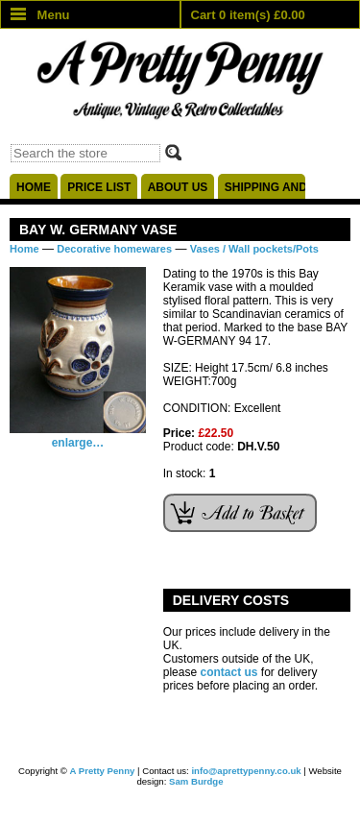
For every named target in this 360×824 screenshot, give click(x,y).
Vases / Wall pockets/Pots (254, 248)
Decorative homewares (114, 248)
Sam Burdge (196, 781)
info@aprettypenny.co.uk (245, 770)
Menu (40, 15)
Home (33, 187)
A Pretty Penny (102, 770)
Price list (99, 187)
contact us (228, 672)
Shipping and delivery (265, 187)
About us (178, 187)
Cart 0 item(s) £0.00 (248, 15)
